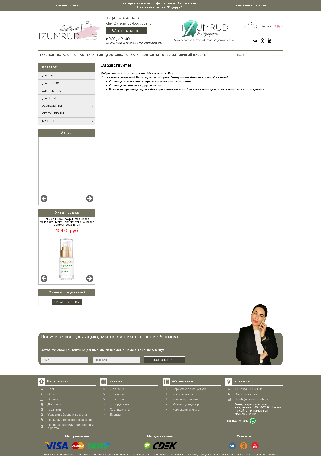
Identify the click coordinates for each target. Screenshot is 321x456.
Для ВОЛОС (50, 83)
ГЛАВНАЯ (47, 55)
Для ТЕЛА (49, 98)
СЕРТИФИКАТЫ (53, 113)
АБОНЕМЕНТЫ (52, 106)
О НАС (79, 55)
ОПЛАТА (132, 55)
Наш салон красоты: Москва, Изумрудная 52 (204, 40)
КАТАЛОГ (64, 55)
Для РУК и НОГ (52, 91)
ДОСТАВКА (114, 55)
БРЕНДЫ (48, 121)
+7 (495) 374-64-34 (123, 18)
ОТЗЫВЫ (169, 55)
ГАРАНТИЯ (95, 55)
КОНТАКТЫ (150, 55)
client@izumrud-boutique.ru (129, 23)
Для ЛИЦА (49, 76)
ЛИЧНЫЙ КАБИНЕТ (193, 55)
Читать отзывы (66, 302)
